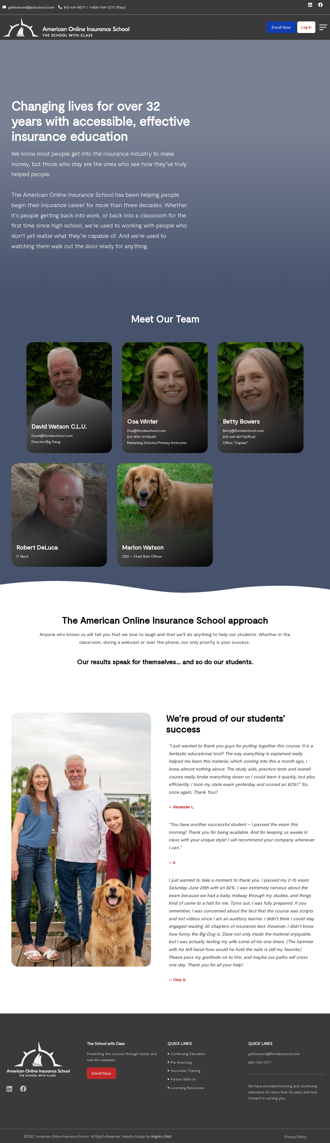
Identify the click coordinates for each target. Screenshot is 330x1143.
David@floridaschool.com (52, 434)
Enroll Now (280, 25)
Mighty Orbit (161, 1135)
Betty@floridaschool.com (243, 429)
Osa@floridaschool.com (146, 429)
